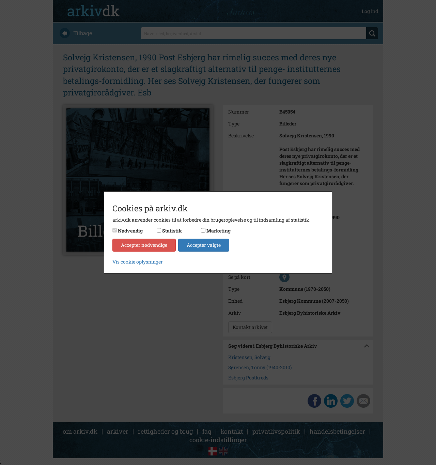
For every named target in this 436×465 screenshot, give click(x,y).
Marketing (218, 230)
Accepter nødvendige (144, 245)
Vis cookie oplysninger (137, 261)
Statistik (172, 230)
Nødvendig (130, 230)
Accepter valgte (204, 245)
